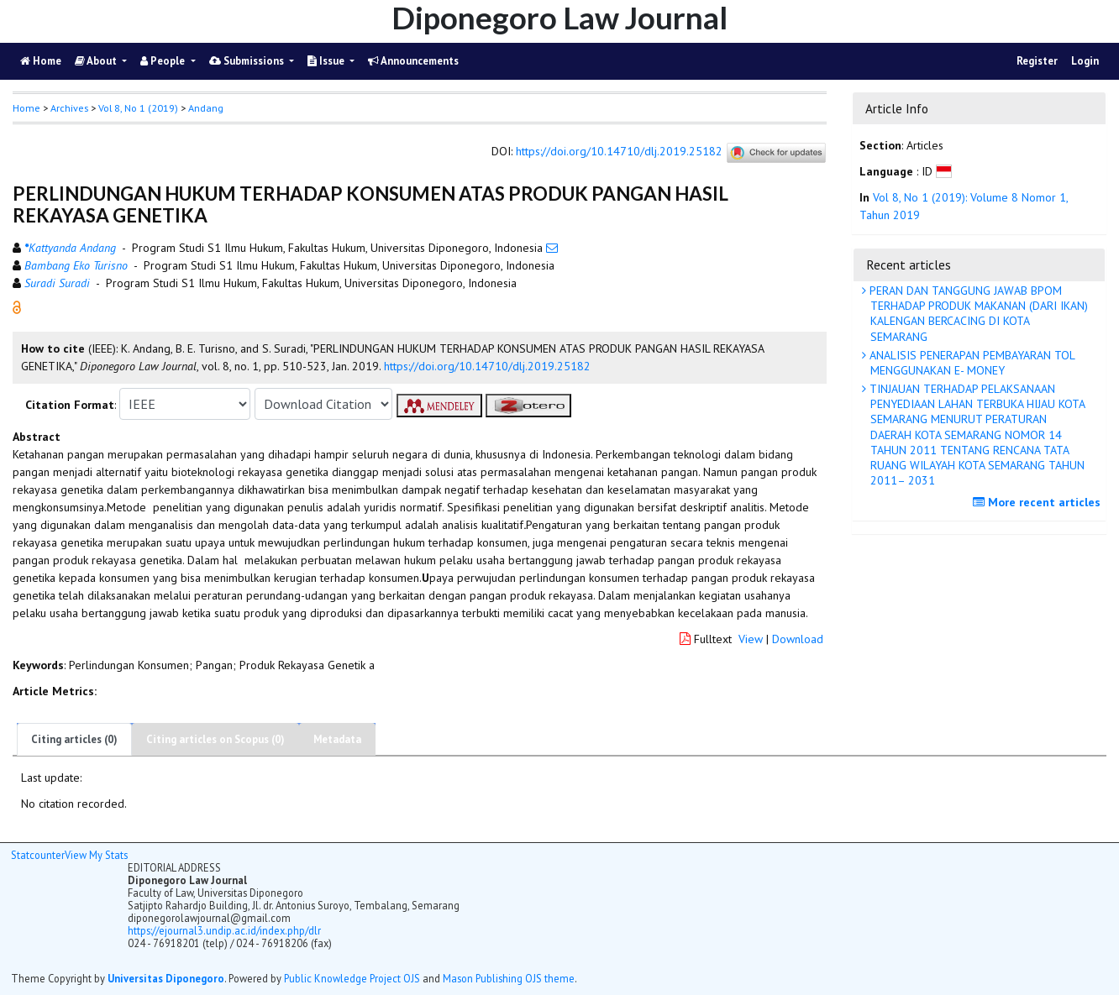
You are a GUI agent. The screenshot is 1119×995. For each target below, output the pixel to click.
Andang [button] (205, 108)
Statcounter (38, 854)
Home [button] (26, 108)
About (97, 61)
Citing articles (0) (74, 739)
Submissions (247, 61)
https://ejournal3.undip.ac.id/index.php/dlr (224, 930)
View (750, 639)
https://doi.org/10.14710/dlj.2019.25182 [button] (487, 366)
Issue (327, 61)
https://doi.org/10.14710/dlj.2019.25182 (619, 152)
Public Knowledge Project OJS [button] (352, 978)
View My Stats (96, 854)
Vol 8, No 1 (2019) (138, 108)
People (163, 61)
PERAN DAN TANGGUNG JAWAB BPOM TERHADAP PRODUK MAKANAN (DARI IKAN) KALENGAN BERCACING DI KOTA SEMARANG (977, 313)
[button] (17, 306)
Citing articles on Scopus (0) (215, 739)
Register (1037, 61)
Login (1085, 61)
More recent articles (1039, 502)
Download (797, 639)
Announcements (413, 61)
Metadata (337, 739)
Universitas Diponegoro (166, 978)
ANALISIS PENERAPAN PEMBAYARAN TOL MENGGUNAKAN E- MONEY (970, 363)
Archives (69, 108)
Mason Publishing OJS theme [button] (509, 978)
